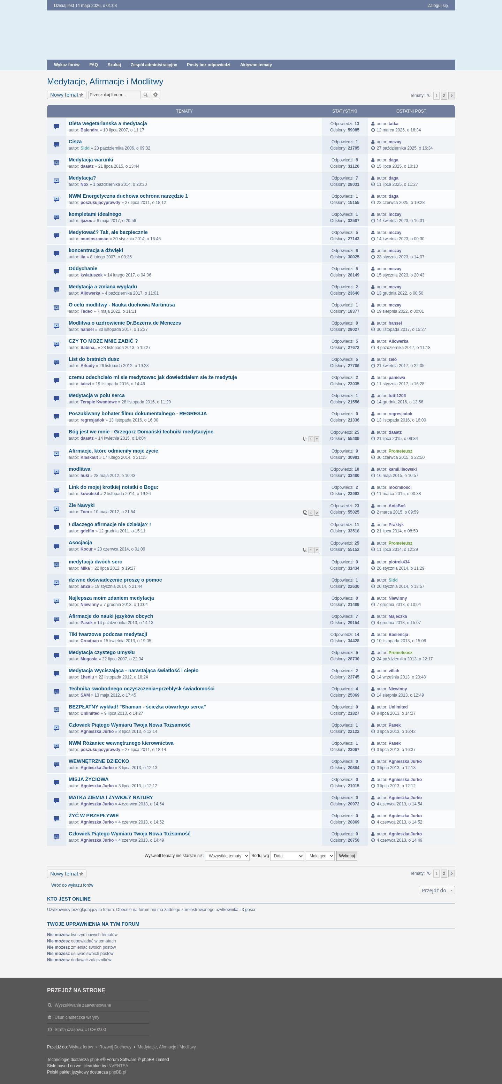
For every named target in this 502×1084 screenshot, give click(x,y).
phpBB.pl (117, 1072)
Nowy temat (64, 94)
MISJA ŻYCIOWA (89, 779)
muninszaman (94, 238)
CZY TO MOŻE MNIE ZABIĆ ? (103, 341)
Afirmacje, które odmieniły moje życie (113, 451)
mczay (395, 141)
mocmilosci (400, 487)
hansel (87, 329)
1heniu (87, 677)
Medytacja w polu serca (97, 395)
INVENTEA (117, 1065)
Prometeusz (400, 451)
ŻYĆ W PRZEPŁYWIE (94, 815)
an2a (85, 586)
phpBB (96, 1059)
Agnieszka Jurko (97, 731)
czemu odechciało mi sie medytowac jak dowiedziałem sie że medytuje (153, 377)
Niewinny (90, 604)
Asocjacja (80, 542)
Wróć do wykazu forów (72, 885)
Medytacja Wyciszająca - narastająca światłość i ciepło (133, 670)
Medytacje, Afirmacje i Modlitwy (105, 81)
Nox (85, 184)
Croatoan (90, 640)
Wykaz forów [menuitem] (66, 64)
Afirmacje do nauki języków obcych (111, 616)
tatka (393, 123)
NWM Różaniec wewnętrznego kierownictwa (121, 743)
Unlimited (90, 713)
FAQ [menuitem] (93, 64)
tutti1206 (397, 395)
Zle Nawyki (81, 505)
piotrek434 (399, 562)
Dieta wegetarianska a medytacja (108, 123)
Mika (85, 568)
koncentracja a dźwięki (96, 250)
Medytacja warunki (91, 159)
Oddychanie (83, 268)
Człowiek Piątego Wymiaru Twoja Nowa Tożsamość (129, 725)
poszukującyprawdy (100, 202)
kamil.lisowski (403, 469)
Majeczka (398, 616)
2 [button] (444, 95)
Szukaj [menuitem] (114, 64)
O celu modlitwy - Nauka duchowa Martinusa (122, 305)
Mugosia (89, 659)
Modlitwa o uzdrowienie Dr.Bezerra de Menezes (125, 323)
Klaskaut (89, 457)
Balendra (89, 130)
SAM (85, 695)
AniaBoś (397, 505)
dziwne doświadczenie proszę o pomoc (115, 580)
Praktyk (396, 524)
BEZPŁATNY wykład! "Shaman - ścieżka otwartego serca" (137, 707)
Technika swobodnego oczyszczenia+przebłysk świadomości (141, 688)
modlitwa (79, 469)
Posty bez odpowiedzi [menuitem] (208, 64)
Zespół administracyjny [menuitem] (154, 64)
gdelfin (87, 531)
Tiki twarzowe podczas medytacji (108, 634)
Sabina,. (89, 347)
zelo (393, 359)
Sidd (85, 148)
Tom (85, 511)
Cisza (75, 141)
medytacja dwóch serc (95, 561)
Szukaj (145, 95)
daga (393, 160)
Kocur (87, 549)
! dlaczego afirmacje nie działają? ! (110, 524)
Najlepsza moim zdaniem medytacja (111, 598)
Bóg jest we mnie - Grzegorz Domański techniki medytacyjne (141, 431)
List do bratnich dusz (94, 359)
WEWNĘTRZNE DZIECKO (99, 761)
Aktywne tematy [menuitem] (256, 64)
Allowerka (90, 293)
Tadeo (86, 311)
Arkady (88, 365)
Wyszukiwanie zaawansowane (155, 95)
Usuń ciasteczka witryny (77, 1017)
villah (394, 670)
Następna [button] (451, 95)
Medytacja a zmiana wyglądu (103, 286)
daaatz (87, 166)
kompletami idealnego (95, 214)
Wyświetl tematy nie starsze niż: (197, 856)
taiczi (86, 383)
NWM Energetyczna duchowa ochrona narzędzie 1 (128, 196)
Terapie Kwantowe (99, 402)
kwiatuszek (91, 275)
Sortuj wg (277, 856)
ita (83, 257)
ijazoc (86, 220)
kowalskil (90, 493)
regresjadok (92, 420)
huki (85, 475)
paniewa (397, 377)
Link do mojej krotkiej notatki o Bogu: (113, 487)
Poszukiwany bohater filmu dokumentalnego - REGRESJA (138, 413)
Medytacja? (82, 178)
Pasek (87, 622)
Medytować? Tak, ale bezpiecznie (108, 232)
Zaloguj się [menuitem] (438, 5)
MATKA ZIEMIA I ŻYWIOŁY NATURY (111, 797)
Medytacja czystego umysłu (102, 652)
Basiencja (398, 634)
